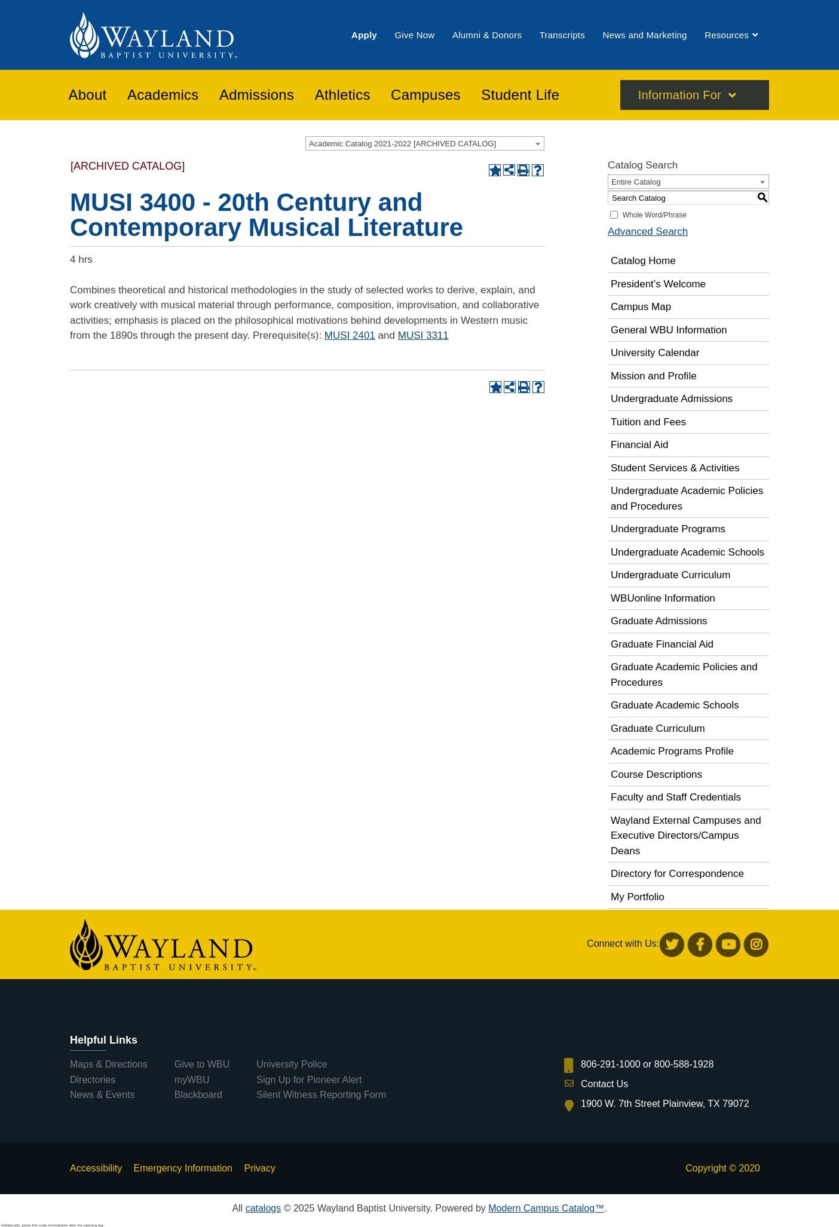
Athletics (342, 95)
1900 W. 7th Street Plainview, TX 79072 (665, 1104)
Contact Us (604, 1084)
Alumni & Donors (487, 34)
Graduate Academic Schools (675, 705)
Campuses (426, 95)
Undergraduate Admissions (672, 398)
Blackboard (198, 1095)
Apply (364, 34)
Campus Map (641, 306)
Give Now (414, 34)
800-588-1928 (684, 1064)
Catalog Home (643, 260)
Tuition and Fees (648, 422)
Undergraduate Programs (668, 529)
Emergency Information (183, 1168)
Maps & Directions (109, 1064)
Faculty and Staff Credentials (676, 797)
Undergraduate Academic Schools (687, 552)
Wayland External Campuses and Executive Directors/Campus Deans (686, 836)
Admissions (256, 95)
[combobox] (424, 143)
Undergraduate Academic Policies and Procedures (687, 498)
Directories (92, 1080)
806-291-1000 (611, 1064)
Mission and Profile (654, 376)
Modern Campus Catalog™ (546, 1208)
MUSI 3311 (423, 335)
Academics (163, 95)
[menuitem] (364, 34)
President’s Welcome (658, 284)
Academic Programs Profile (672, 751)
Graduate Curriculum (658, 728)
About (88, 95)
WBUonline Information (663, 598)
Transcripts (562, 34)
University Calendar (655, 352)
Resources (727, 34)
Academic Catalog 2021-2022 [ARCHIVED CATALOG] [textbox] (402, 143)
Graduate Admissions (659, 621)
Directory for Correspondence (677, 873)
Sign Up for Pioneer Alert (309, 1080)
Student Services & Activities (675, 468)
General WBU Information (669, 330)
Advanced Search (648, 231)
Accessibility (96, 1168)
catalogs (263, 1208)
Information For (679, 95)
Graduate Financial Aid (662, 644)
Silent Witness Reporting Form (321, 1095)
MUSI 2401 (349, 335)
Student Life (520, 95)
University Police (291, 1064)
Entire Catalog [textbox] (635, 181)
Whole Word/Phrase (655, 215)
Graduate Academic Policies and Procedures (684, 674)
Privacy (259, 1168)
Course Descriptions (656, 774)
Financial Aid (639, 444)
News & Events (102, 1095)
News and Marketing (644, 34)
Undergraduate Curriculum (670, 575)
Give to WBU (201, 1064)
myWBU (192, 1080)
